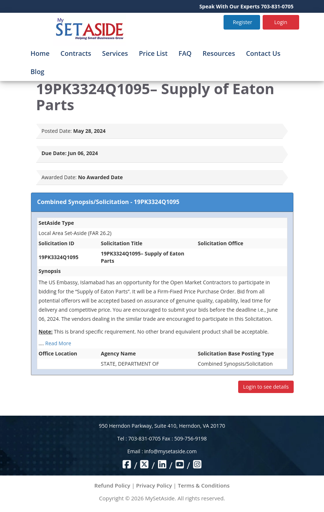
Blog (38, 71)
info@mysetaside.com (170, 451)
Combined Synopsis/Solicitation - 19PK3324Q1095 (108, 202)
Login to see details (266, 386)
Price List (153, 53)
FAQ (185, 53)
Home (40, 53)
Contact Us (263, 53)
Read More (58, 343)
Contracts (76, 53)
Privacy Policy (154, 485)
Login (280, 22)
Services (115, 53)
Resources (219, 53)
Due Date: (54, 153)
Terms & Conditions (204, 485)
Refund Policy (112, 485)
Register (242, 22)
